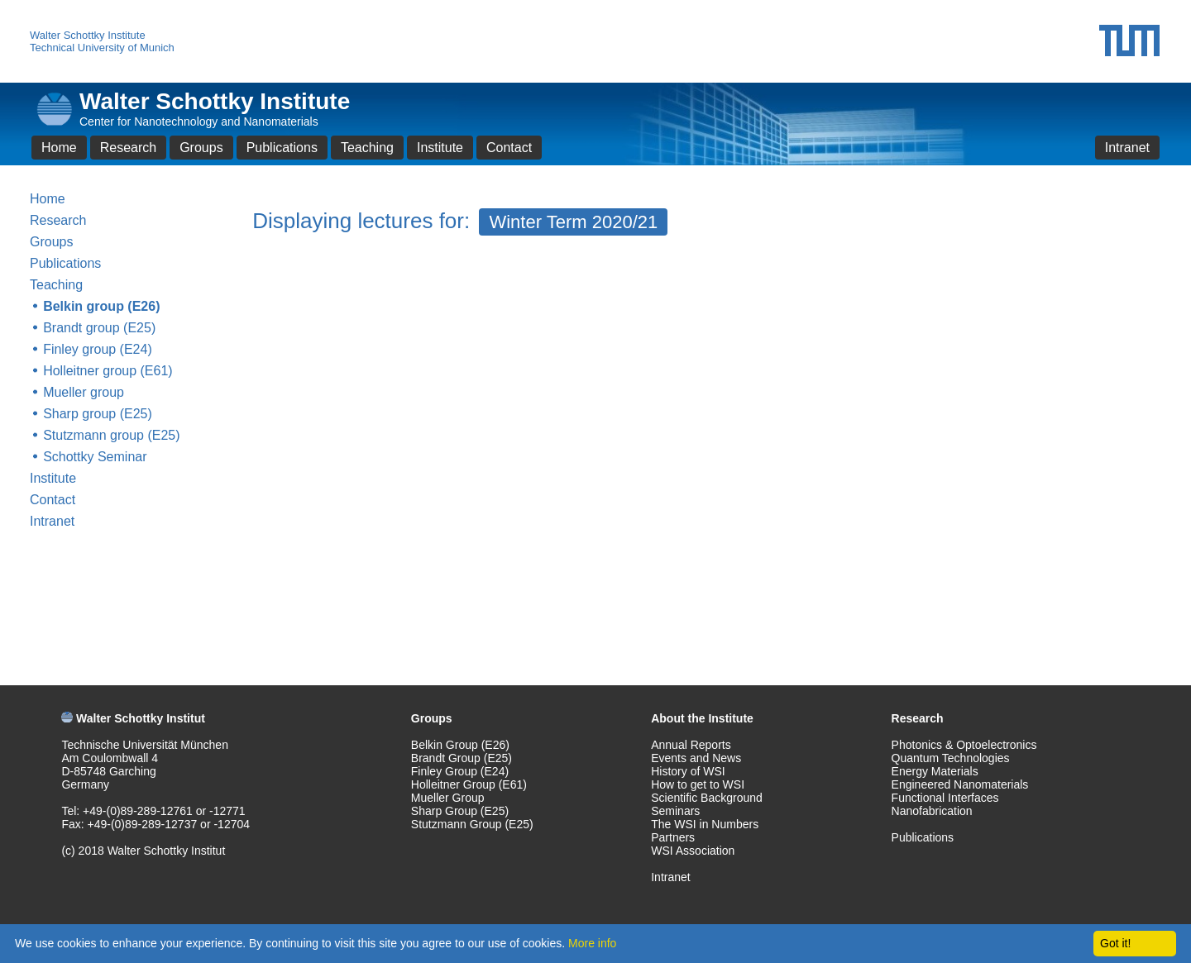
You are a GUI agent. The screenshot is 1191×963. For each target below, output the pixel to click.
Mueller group (83, 392)
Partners (673, 837)
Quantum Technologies (951, 758)
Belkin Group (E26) (460, 744)
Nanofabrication (932, 811)
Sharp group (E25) (97, 414)
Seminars (675, 811)
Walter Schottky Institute (88, 35)
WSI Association (692, 850)
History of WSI (688, 771)
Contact (509, 148)
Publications (282, 148)
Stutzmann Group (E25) (472, 824)
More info (592, 943)
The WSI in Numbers (704, 824)
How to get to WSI (697, 784)
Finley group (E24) (97, 349)
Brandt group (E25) (99, 328)
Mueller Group (448, 797)
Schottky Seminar (94, 457)
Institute (440, 148)
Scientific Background (707, 797)
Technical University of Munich (102, 47)
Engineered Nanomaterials (960, 784)
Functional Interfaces (945, 797)
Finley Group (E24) (460, 771)
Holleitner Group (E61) (469, 784)
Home (59, 148)
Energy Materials (935, 771)
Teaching (367, 148)
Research (128, 148)
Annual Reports (691, 744)
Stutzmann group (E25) (111, 435)
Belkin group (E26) (101, 306)
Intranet (1127, 148)
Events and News (696, 758)
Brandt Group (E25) (461, 758)
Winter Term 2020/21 (573, 222)
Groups (200, 148)
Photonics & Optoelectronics (964, 744)
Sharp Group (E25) (460, 811)
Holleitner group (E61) (108, 371)
